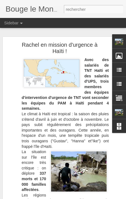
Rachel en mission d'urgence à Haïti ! (60, 48)
